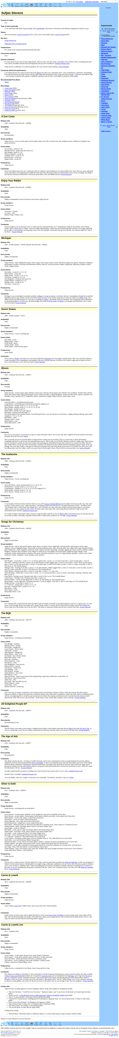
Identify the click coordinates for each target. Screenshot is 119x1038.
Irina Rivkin (105, 84)
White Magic (105, 120)
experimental (40, 28)
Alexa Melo (105, 41)
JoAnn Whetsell (63, 67)
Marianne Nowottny (108, 66)
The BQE (7, 100)
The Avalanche (9, 97)
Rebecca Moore (106, 51)
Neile (75, 76)
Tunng (103, 109)
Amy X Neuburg (107, 62)
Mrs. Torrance (106, 55)
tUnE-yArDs (105, 107)
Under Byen (105, 113)
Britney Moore (106, 49)
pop (25, 28)
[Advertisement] (108, 15)
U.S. (6, 22)
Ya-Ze (108, 32)
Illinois (39, 73)
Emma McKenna (107, 39)
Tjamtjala (104, 103)
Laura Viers (17, 906)
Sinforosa (104, 87)
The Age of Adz (9, 103)
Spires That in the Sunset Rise (107, 94)
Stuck (103, 101)
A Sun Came (8, 88)
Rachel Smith (106, 89)
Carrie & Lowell (60, 34)
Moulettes (104, 53)
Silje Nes (104, 59)
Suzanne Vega (106, 115)
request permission (8, 1032)
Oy (102, 68)
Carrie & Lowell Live (23, 34)
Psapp (103, 76)
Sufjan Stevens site (10, 40)
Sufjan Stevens (106, 99)
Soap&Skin (105, 91)
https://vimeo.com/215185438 (15, 976)
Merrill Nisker (106, 64)
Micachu (104, 43)
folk (31, 28)
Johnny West (106, 117)
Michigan (7, 91)
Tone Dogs (105, 105)
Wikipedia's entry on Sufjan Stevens (16, 44)
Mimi (103, 45)
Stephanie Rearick (107, 80)
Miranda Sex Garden (108, 47)
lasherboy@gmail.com (62, 63)
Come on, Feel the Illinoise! (52, 504)
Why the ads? (108, 7)
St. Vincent (105, 97)
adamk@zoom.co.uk (75, 771)
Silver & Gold (9, 107)
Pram (103, 74)
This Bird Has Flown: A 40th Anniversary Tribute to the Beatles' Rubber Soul (44, 995)
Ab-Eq (104, 30)
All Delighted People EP (12, 102)
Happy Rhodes (106, 82)
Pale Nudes (105, 70)
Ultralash (104, 111)
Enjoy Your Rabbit (10, 90)
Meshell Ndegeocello (108, 57)
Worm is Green (106, 122)
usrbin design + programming (110, 1034)
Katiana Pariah (106, 72)
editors (116, 1031)
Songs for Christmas (11, 98)
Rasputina (104, 78)
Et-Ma (108, 30)
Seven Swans (9, 93)
